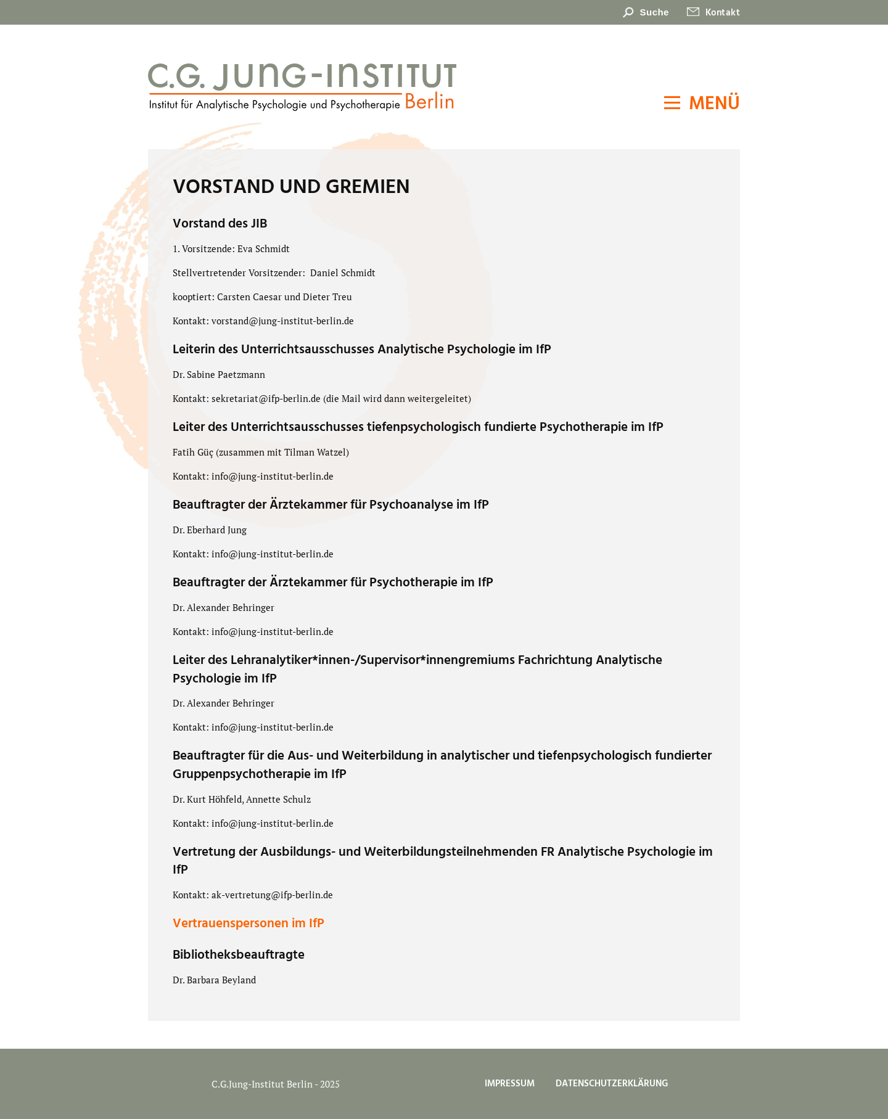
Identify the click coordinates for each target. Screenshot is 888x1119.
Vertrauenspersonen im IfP (248, 924)
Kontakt (722, 13)
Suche (654, 12)
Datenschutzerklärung (612, 1083)
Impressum (510, 1083)
